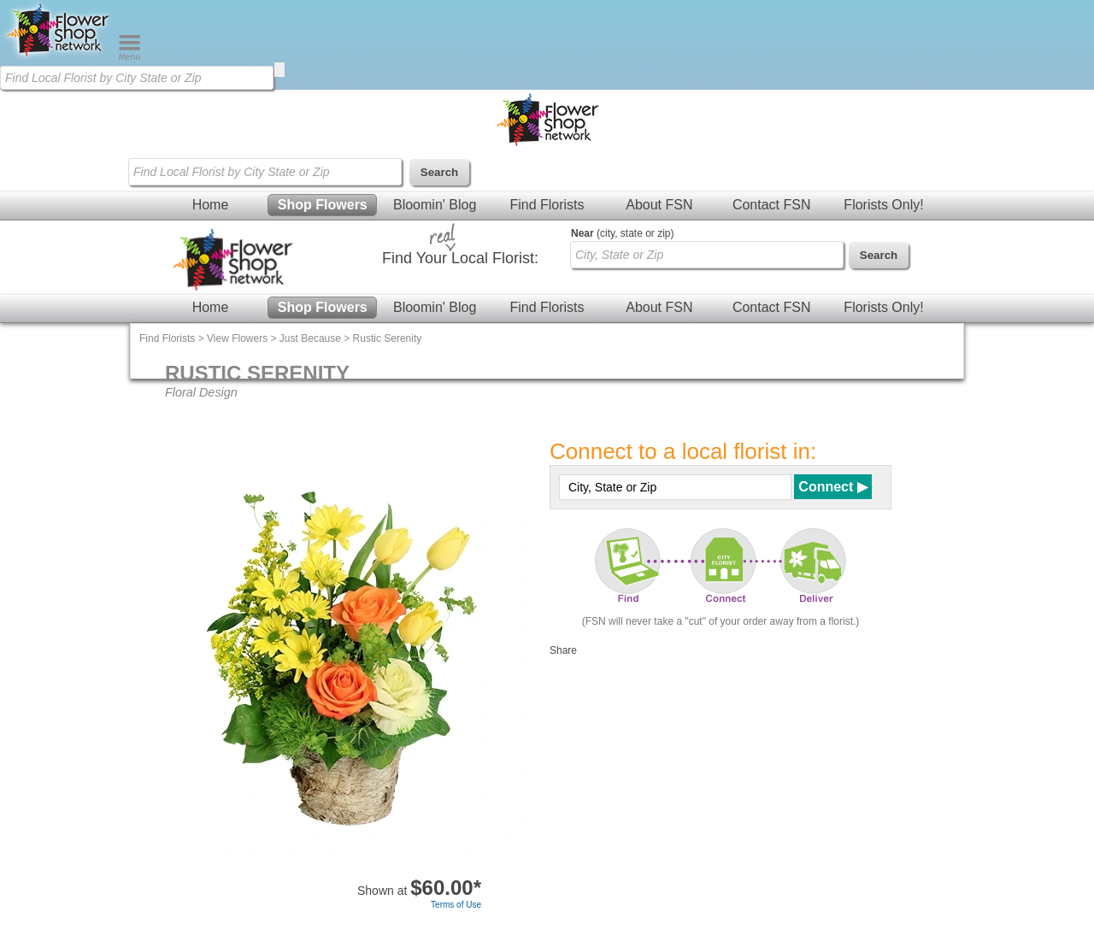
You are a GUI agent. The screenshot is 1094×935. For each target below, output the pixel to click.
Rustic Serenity (387, 338)
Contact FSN (771, 204)
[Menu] (129, 56)
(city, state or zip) (622, 233)
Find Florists (546, 204)
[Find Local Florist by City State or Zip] (137, 78)
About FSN (659, 204)
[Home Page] (59, 56)
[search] (279, 69)
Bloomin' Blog (434, 204)
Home (210, 204)
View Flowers (237, 338)
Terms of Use (456, 904)
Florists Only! (883, 204)
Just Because (310, 338)
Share (563, 650)
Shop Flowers (323, 204)
